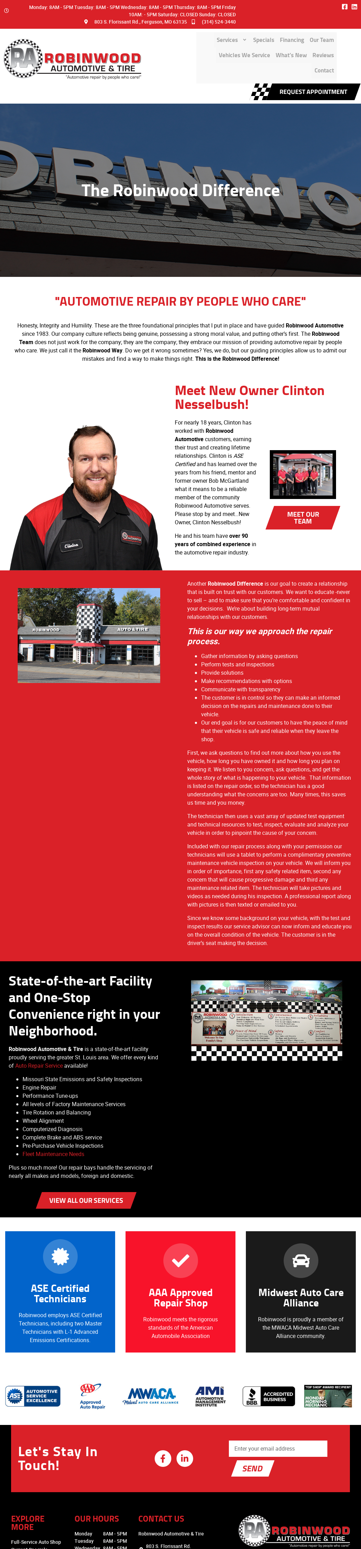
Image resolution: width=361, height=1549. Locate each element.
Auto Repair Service (50, 995)
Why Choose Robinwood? (31, 1477)
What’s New (250, 49)
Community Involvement (30, 1492)
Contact (321, 49)
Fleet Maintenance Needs (53, 1083)
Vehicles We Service (305, 33)
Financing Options (23, 1469)
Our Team (254, 33)
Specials (183, 33)
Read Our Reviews (23, 1500)
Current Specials (21, 1462)
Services (147, 33)
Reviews (288, 49)
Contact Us (15, 1507)
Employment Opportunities (33, 1515)
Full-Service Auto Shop (28, 1454)
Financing (218, 33)
